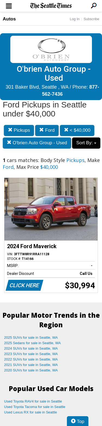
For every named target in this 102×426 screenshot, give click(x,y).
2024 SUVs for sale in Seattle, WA (31, 348)
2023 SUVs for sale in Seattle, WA (31, 354)
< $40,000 (77, 130)
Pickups (19, 130)
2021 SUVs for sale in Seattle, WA (31, 365)
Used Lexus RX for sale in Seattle (30, 412)
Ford (47, 130)
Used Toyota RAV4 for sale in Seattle (33, 401)
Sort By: (86, 142)
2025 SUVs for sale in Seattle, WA (31, 337)
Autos (9, 19)
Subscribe (91, 19)
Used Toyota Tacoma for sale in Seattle (34, 407)
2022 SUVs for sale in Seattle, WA (31, 359)
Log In (74, 19)
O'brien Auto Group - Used (37, 142)
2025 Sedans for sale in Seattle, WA (32, 343)
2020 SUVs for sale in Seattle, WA (31, 370)
